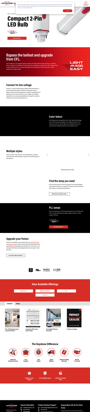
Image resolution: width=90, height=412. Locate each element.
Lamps (13, 14)
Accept (67, 10)
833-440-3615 (42, 409)
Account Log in (85, 3)
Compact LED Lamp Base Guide (32, 330)
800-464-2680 (25, 409)
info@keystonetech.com (27, 407)
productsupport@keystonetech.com (48, 407)
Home (9, 14)
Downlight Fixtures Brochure (52, 330)
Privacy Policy (29, 7)
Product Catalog (72, 329)
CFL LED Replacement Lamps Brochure (12, 330)
